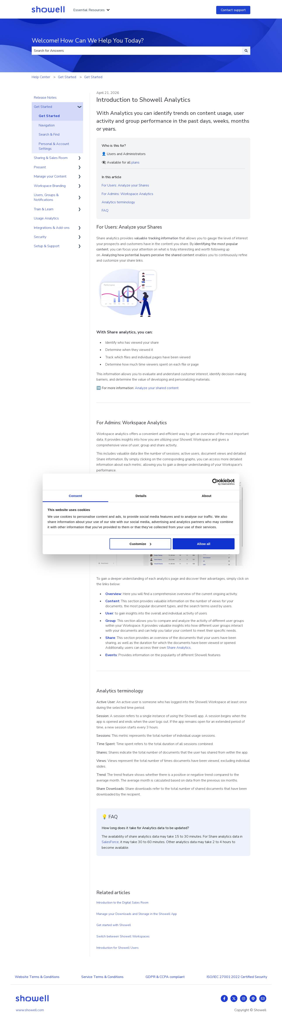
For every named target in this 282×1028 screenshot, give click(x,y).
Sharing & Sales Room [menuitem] (51, 157)
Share (110, 637)
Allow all (203, 543)
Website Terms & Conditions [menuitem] (37, 977)
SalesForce (110, 842)
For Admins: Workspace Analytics (127, 193)
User (109, 613)
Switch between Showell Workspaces (123, 936)
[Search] (246, 51)
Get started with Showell (113, 925)
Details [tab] (141, 496)
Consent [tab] (75, 496)
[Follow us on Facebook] (224, 998)
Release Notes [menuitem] (45, 97)
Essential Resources (89, 10)
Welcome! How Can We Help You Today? (88, 40)
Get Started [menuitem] (43, 106)
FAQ (105, 210)
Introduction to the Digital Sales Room (122, 902)
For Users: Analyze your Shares (125, 185)
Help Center (41, 77)
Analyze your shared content (157, 388)
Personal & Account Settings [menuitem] (54, 146)
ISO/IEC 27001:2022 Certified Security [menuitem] (237, 977)
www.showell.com (30, 1010)
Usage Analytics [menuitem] (46, 218)
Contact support (233, 10)
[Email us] (262, 998)
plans (135, 162)
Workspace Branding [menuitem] (50, 185)
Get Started (67, 77)
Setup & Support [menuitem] (46, 246)
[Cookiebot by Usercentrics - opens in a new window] (215, 481)
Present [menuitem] (40, 167)
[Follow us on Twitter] (233, 998)
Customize (140, 543)
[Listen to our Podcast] (253, 998)
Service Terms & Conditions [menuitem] (102, 977)
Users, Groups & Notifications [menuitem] (46, 197)
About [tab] (206, 496)
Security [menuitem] (40, 237)
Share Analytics (179, 647)
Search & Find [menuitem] (49, 134)
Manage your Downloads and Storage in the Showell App (136, 914)
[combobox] (137, 51)
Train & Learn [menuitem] (43, 209)
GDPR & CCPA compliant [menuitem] (165, 977)
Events (111, 655)
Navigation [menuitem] (47, 125)
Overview (113, 594)
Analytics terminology (118, 202)
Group (110, 620)
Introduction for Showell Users (117, 948)
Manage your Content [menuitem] (50, 176)
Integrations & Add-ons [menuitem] (52, 227)
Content (112, 601)
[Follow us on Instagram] (243, 998)
